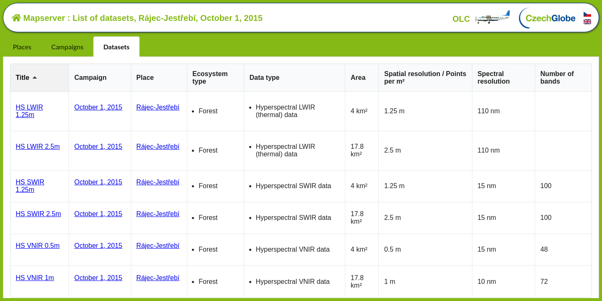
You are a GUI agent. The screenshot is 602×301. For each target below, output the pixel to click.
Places (22, 47)
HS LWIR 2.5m (38, 146)
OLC (481, 18)
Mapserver (38, 18)
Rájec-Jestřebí (157, 107)
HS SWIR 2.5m (38, 213)
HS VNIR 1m (35, 277)
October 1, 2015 (98, 107)
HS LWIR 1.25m (29, 111)
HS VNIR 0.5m (38, 245)
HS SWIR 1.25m (30, 186)
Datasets (116, 47)
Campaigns (67, 47)
